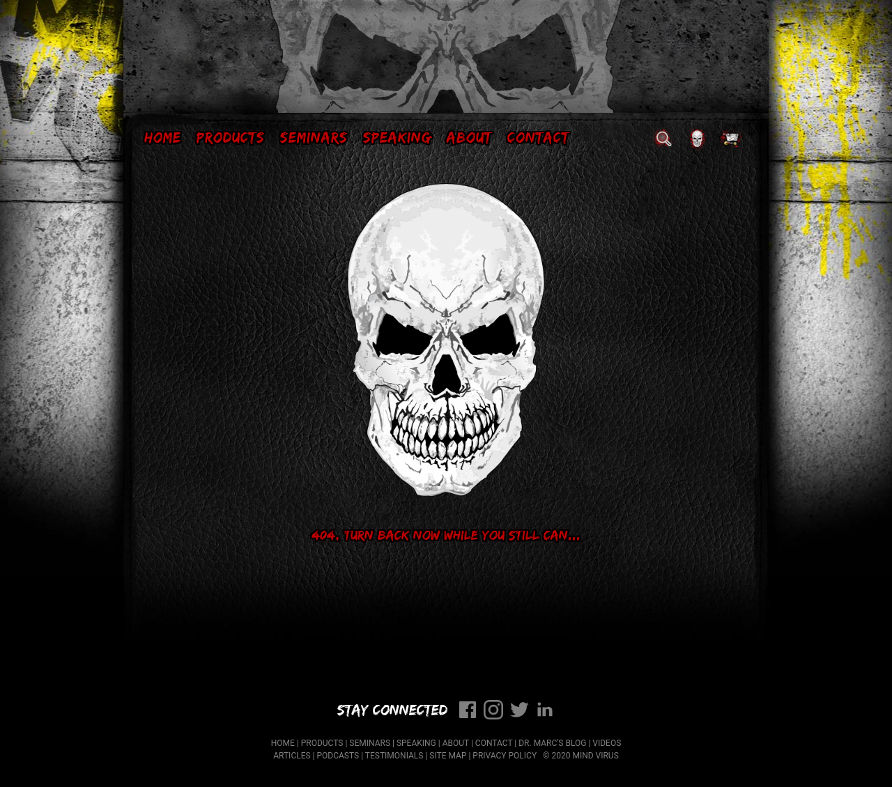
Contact (538, 137)
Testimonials (394, 756)
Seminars (314, 137)
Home (162, 137)
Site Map (447, 756)
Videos (606, 743)
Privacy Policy (504, 756)
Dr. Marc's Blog (552, 743)
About (469, 137)
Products (231, 137)
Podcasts (338, 756)
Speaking (397, 137)
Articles (291, 756)
